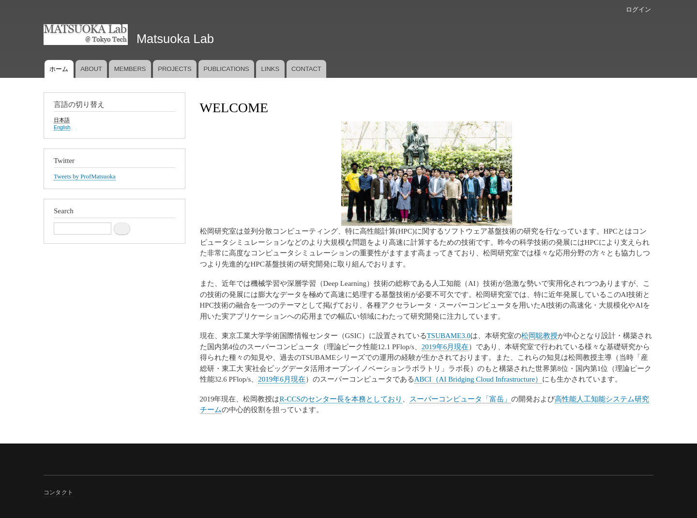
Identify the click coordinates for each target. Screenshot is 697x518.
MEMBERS (130, 69)
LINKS (270, 69)
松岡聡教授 (539, 336)
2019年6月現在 (445, 347)
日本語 (62, 120)
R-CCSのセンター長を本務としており (340, 399)
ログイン (638, 9)
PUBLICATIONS (226, 69)
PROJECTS (174, 69)
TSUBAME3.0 (448, 336)
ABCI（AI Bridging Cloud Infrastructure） (478, 379)
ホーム (58, 69)
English (62, 127)
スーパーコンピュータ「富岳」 (460, 399)
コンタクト (58, 492)
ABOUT (91, 69)
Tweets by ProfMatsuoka (85, 176)
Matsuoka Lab (175, 38)
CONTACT (306, 69)
